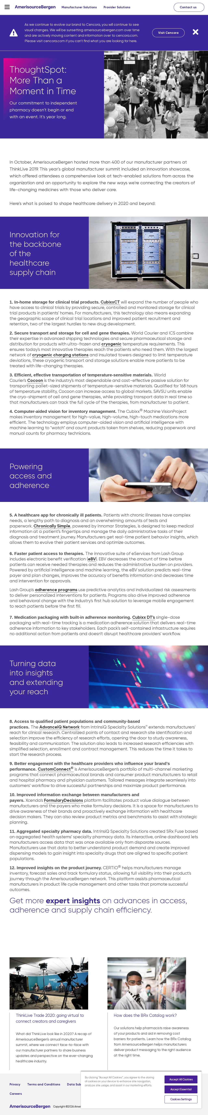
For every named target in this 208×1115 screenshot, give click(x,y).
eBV (92, 559)
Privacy (15, 1084)
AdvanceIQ (50, 727)
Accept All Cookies (181, 1079)
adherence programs (56, 589)
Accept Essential (181, 1089)
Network (71, 727)
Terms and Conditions (43, 1084)
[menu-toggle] (7, 6)
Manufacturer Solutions (79, 7)
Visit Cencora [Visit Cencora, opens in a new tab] (168, 33)
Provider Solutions (117, 7)
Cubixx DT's (143, 617)
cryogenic (111, 344)
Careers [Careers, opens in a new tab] (16, 1094)
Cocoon (35, 380)
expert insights (73, 900)
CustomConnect (56, 769)
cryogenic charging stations (60, 355)
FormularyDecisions (63, 800)
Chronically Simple (52, 526)
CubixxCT (110, 302)
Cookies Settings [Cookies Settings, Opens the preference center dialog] (181, 1099)
